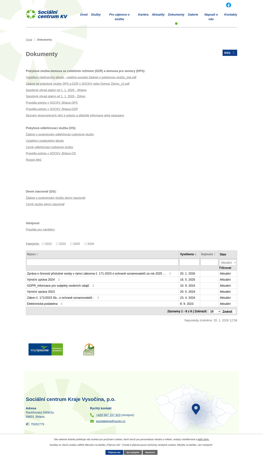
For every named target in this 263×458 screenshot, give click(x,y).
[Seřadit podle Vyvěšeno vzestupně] (196, 253)
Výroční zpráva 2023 (41, 290)
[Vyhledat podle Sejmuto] (209, 262)
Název (31, 254)
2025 (76, 243)
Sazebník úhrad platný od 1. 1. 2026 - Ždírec (56, 96)
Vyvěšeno (187, 254)
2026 (90, 243)
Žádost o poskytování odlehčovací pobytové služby (60, 134)
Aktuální (225, 272)
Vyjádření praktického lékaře (45, 140)
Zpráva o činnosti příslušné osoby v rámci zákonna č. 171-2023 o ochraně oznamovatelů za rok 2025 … (99, 272)
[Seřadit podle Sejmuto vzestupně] (215, 253)
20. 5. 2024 (187, 290)
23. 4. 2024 (187, 296)
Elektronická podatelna (45, 302)
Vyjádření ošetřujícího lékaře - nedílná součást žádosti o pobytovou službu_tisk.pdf (81, 77)
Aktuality (158, 14)
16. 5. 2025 (187, 278)
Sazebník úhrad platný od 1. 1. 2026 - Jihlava (56, 90)
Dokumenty (176, 14)
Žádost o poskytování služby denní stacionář (55, 198)
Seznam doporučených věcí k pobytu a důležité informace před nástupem (75, 115)
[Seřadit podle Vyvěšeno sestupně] (196, 255)
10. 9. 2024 (187, 284)
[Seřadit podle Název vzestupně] (37, 253)
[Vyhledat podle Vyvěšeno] (189, 262)
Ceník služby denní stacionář (45, 204)
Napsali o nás (211, 17)
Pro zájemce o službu (119, 17)
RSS (229, 53)
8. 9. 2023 (187, 302)
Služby (96, 14)
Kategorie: (33, 243)
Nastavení (151, 452)
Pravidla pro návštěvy (40, 229)
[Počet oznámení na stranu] (215, 309)
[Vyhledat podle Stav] (228, 261)
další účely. (203, 439)
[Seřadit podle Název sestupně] (37, 255)
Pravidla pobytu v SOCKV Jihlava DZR (52, 109)
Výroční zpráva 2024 (44, 278)
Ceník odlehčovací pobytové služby (49, 147)
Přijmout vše (113, 452)
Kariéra (143, 14)
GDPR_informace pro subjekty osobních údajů (61, 284)
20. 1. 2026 (187, 272)
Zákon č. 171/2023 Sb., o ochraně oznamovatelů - (63, 296)
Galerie (193, 14)
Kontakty (230, 14)
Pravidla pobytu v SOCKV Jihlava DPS (52, 102)
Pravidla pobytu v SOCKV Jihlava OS (51, 153)
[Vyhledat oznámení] (225, 267)
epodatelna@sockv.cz (110, 419)
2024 (62, 243)
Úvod (84, 14)
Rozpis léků (33, 159)
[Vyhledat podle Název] (102, 262)
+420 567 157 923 (108, 413)
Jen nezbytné (133, 452)
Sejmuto (207, 254)
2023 (48, 243)
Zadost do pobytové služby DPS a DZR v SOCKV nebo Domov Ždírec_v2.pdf (77, 83)
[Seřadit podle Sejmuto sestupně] (215, 255)
